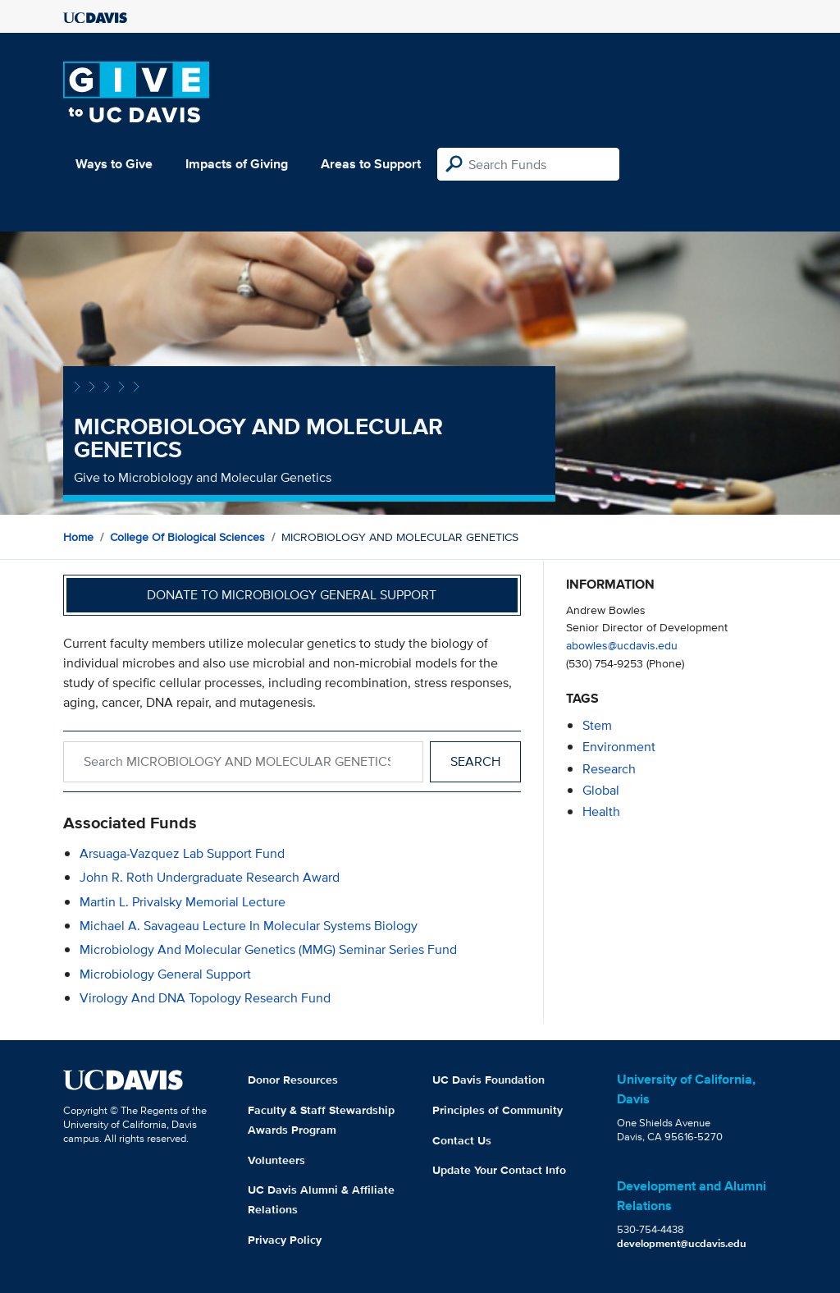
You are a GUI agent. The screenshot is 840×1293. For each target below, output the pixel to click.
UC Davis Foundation (488, 1079)
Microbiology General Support (165, 974)
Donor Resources (293, 1079)
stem (597, 725)
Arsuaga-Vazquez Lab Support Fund (182, 853)
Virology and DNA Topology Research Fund (205, 997)
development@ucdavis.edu (681, 1243)
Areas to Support (371, 163)
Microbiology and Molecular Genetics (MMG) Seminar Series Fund (268, 949)
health (601, 811)
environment (618, 746)
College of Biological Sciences (187, 537)
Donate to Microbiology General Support (291, 594)
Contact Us (461, 1140)
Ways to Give (114, 163)
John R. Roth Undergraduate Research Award (210, 877)
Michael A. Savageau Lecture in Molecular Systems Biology (249, 925)
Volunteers (276, 1160)
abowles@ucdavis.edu (622, 644)
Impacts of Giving (236, 163)
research (609, 768)
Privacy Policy (285, 1239)
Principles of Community (497, 1110)
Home (78, 537)
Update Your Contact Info (499, 1170)
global (600, 790)
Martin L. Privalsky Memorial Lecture (182, 901)
